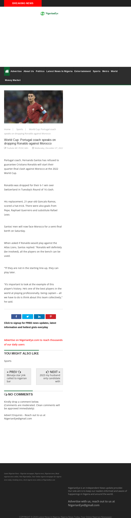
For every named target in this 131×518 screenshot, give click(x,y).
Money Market (13, 80)
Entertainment (82, 71)
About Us (29, 71)
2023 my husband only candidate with (50, 378)
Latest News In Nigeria (59, 71)
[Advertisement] (65, 43)
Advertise (16, 71)
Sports (96, 71)
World (114, 71)
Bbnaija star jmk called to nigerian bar (17, 378)
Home (7, 129)
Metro (105, 71)
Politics (40, 71)
